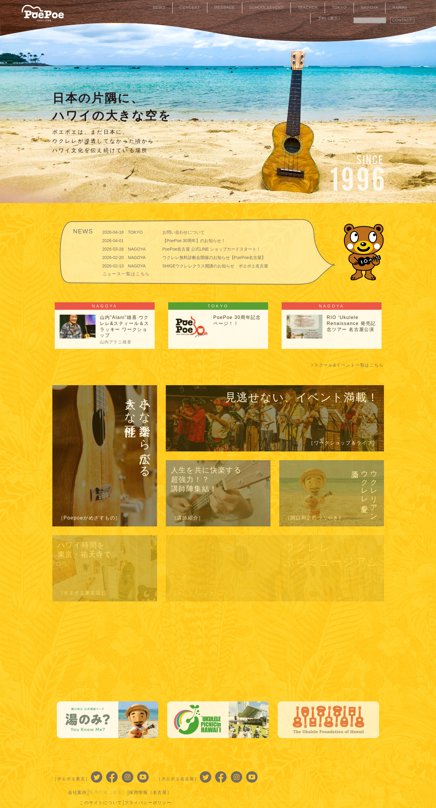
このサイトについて (308, 782)
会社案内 (282, 773)
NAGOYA (346, 7)
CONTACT (400, 17)
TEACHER (298, 7)
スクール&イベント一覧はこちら (349, 365)
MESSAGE (223, 7)
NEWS (170, 7)
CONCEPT (194, 7)
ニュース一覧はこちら (126, 273)
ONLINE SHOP (362, 17)
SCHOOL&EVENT (260, 7)
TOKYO (323, 7)
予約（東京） (398, 7)
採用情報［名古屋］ (360, 773)
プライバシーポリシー (358, 782)
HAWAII (370, 7)
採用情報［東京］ (316, 773)
